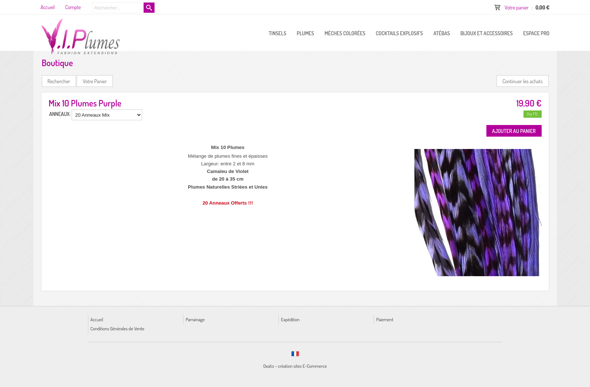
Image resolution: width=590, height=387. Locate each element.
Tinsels (277, 33)
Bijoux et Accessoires (486, 33)
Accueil (97, 319)
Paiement (384, 319)
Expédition (290, 319)
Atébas (441, 33)
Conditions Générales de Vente (117, 328)
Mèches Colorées (345, 33)
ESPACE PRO (536, 33)
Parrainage (195, 319)
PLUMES (305, 33)
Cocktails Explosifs (399, 33)
